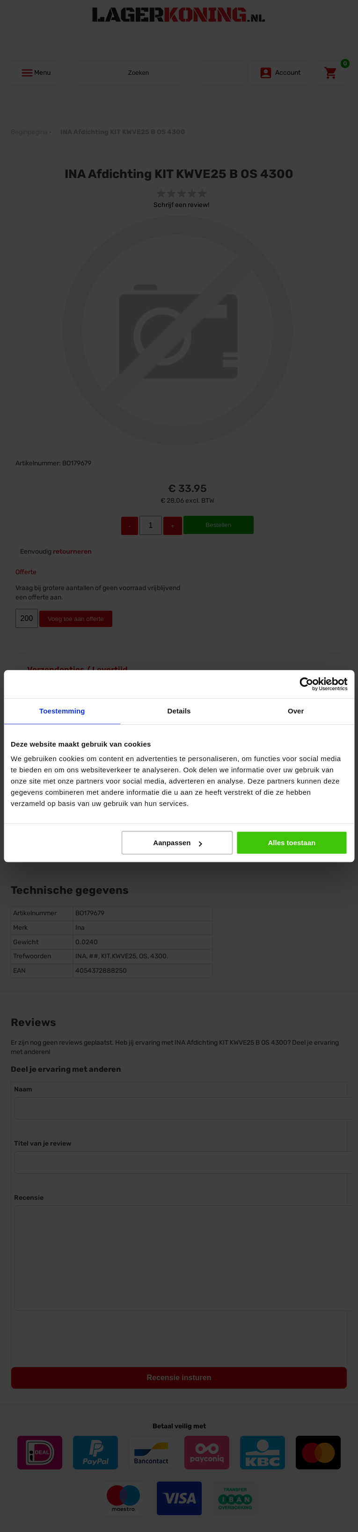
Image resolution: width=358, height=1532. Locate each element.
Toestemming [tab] (62, 711)
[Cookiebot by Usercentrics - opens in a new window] (306, 684)
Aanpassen (177, 843)
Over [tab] (296, 711)
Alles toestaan (292, 843)
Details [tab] (179, 711)
